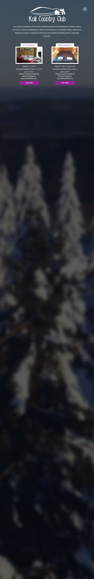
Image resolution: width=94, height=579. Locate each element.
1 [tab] (19, 61)
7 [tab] (39, 61)
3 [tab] (26, 61)
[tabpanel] (29, 55)
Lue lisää (29, 83)
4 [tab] (29, 61)
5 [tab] (32, 61)
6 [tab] (36, 61)
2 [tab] (22, 61)
